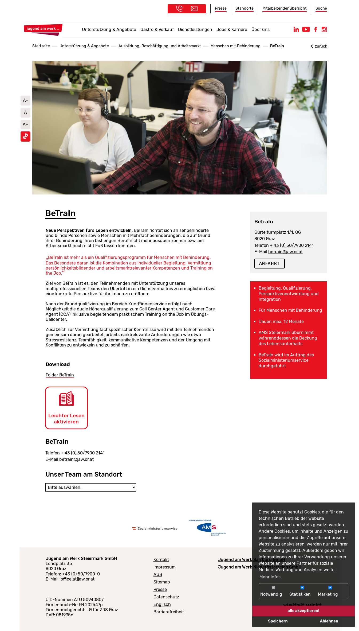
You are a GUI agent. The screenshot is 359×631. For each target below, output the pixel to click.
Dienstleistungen (195, 29)
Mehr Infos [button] (270, 576)
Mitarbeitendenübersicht (284, 8)
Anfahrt (269, 263)
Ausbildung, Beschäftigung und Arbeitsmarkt (160, 46)
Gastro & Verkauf (157, 29)
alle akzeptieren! (303, 611)
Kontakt (161, 559)
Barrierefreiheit (168, 611)
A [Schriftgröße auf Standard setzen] (25, 112)
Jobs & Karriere (231, 29)
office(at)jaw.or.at (77, 579)
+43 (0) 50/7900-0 (81, 574)
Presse (221, 8)
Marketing (330, 591)
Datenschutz (166, 596)
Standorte (244, 8)
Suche (321, 8)
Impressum (164, 567)
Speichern (277, 621)
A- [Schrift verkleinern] (25, 100)
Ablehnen (329, 621)
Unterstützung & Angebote (109, 29)
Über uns (260, 29)
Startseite (41, 46)
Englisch (162, 604)
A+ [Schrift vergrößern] (25, 124)
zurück (321, 46)
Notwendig (273, 591)
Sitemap (161, 582)
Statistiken (302, 591)
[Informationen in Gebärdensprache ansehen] (25, 137)
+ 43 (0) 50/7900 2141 (83, 452)
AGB (157, 574)
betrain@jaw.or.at (76, 459)
